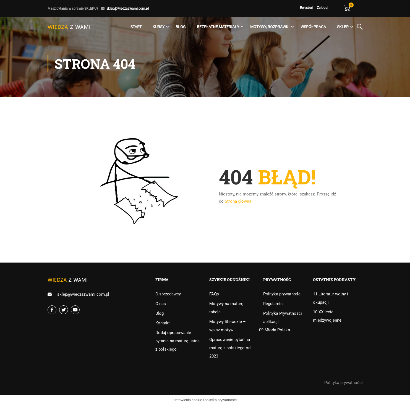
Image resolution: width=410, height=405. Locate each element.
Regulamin (273, 303)
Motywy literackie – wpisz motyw (227, 325)
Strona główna (238, 201)
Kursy (158, 27)
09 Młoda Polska (274, 329)
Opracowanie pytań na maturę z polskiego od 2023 (229, 348)
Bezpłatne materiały (218, 27)
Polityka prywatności (282, 294)
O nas (160, 303)
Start (136, 27)
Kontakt (162, 323)
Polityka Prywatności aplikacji (282, 317)
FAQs (214, 294)
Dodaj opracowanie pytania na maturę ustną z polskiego (177, 341)
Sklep (343, 27)
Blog (181, 27)
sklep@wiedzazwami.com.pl (127, 8)
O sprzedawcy (168, 294)
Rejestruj (306, 8)
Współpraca (313, 27)
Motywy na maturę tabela (226, 307)
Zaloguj (322, 8)
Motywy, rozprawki (269, 27)
